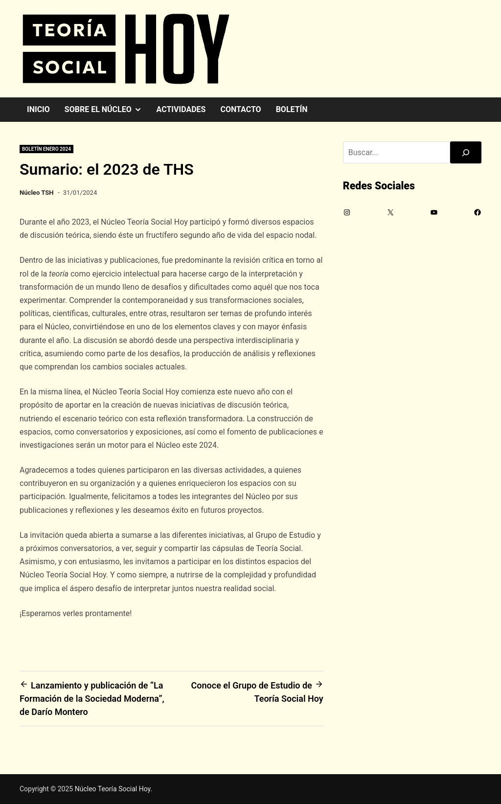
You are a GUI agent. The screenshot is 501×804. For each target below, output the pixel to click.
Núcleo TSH (37, 192)
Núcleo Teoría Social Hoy (113, 789)
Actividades (181, 109)
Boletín (292, 109)
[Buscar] (465, 152)
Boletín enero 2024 (46, 149)
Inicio (38, 109)
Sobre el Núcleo (107, 109)
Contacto (240, 109)
